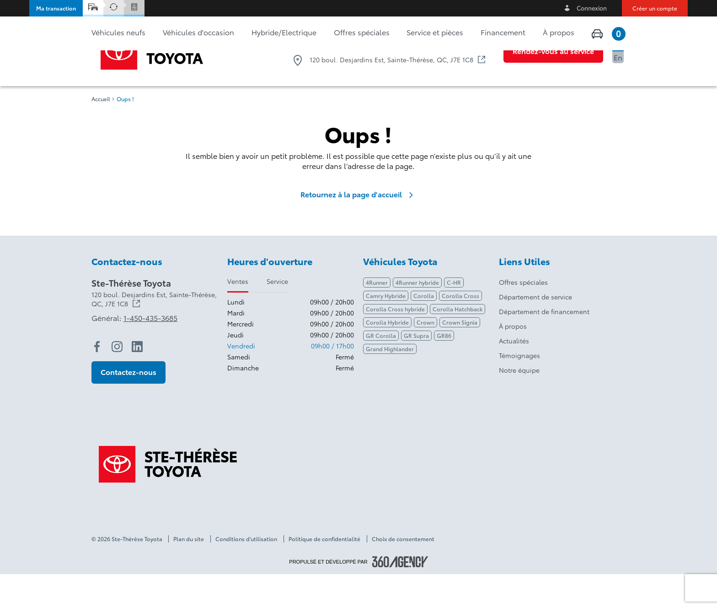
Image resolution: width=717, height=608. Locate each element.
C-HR (454, 316)
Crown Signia (459, 356)
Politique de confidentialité (324, 572)
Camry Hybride (386, 329)
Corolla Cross (460, 329)
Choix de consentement (403, 572)
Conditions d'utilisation (246, 572)
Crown (425, 356)
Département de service (535, 330)
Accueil (100, 132)
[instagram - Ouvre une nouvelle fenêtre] (117, 380)
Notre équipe (519, 403)
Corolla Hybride (387, 356)
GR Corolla (381, 369)
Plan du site (188, 572)
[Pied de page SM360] (400, 595)
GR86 (444, 369)
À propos (513, 359)
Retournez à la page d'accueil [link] (358, 228)
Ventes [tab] (237, 315)
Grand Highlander (390, 382)
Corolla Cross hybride (395, 343)
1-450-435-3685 (452, 41)
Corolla (423, 329)
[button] (56, 8)
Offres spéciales (523, 315)
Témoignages (519, 389)
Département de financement (544, 345)
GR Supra (416, 369)
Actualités (514, 374)
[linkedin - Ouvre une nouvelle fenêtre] (137, 380)
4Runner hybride (417, 316)
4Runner (377, 316)
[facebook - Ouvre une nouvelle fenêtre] (96, 380)
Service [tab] (277, 315)
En (618, 57)
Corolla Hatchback (457, 343)
